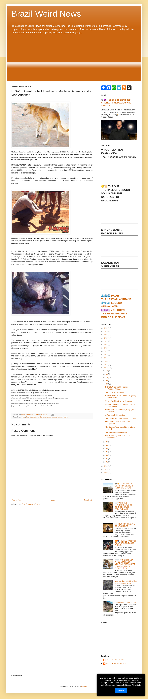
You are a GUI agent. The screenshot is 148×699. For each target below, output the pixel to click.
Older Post (88, 500)
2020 (106, 348)
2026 (106, 328)
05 (107, 449)
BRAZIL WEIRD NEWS (115, 660)
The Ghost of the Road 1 (114, 392)
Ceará (28, 417)
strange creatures (46, 417)
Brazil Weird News (46, 13)
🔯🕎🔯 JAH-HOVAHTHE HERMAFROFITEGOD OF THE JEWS (114, 314)
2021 (106, 345)
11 (107, 374)
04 (107, 452)
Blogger (84, 686)
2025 (106, 331)
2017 (106, 351)
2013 (106, 365)
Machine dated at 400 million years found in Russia (126, 582)
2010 (106, 469)
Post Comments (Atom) (31, 504)
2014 (106, 361)
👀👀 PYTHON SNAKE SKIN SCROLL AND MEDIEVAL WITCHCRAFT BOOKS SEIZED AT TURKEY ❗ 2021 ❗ (125, 564)
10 (107, 377)
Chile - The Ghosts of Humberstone (118, 401)
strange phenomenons (60, 417)
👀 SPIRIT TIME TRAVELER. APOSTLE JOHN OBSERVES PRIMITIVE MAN (123, 506)
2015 (106, 358)
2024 (106, 335)
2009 (106, 473)
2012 (106, 368)
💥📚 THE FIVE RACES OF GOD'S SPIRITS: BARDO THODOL (125, 543)
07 (107, 442)
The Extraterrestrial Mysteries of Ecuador (120, 418)
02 (107, 459)
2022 (106, 341)
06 (107, 445)
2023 (106, 338)
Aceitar (121, 690)
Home (52, 500)
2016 (106, 355)
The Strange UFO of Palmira (116, 432)
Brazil (23, 417)
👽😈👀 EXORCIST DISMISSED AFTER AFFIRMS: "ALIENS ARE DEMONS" (116, 103)
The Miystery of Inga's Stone (125, 602)
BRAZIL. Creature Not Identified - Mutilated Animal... (117, 388)
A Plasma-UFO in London (115, 415)
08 (107, 384)
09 (107, 381)
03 (107, 455)
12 (107, 371)
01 (107, 462)
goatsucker (35, 417)
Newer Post (16, 500)
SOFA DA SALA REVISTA (116, 664)
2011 (106, 466)
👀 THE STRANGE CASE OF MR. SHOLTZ (125, 525)
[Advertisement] (74, 58)
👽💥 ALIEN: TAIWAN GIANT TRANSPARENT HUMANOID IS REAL (124, 486)
